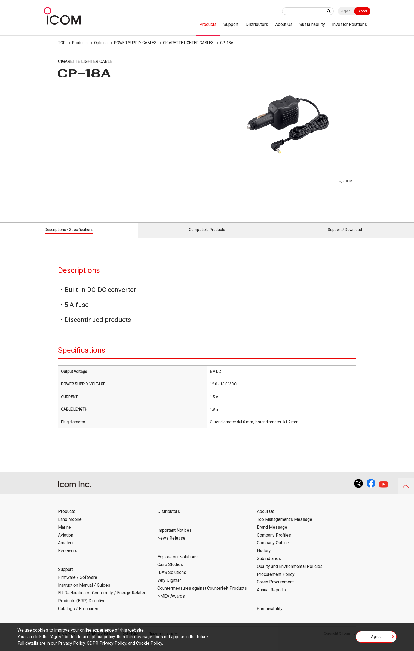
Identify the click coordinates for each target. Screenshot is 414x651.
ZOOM (346, 179)
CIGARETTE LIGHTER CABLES (188, 43)
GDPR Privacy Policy (106, 643)
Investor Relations (349, 24)
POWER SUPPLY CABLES (135, 43)
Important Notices (174, 536)
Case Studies (170, 570)
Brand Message (272, 533)
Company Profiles (274, 541)
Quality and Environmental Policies (290, 572)
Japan (346, 11)
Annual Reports (271, 596)
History (264, 556)
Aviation (65, 541)
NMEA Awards (171, 602)
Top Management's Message (284, 525)
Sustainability (312, 24)
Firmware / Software (77, 583)
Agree (376, 638)
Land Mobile (70, 525)
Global (362, 11)
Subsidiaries (269, 564)
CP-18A (227, 43)
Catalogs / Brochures (78, 614)
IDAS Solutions (171, 578)
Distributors (257, 24)
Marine (64, 533)
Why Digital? (169, 586)
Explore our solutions (177, 562)
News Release (171, 544)
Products (208, 24)
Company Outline (273, 549)
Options (101, 43)
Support (230, 24)
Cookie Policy (149, 643)
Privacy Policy (71, 643)
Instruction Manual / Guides (84, 591)
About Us (284, 24)
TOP (62, 43)
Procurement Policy (276, 580)
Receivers (67, 556)
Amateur (66, 549)
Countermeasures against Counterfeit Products (202, 594)
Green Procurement (275, 588)
